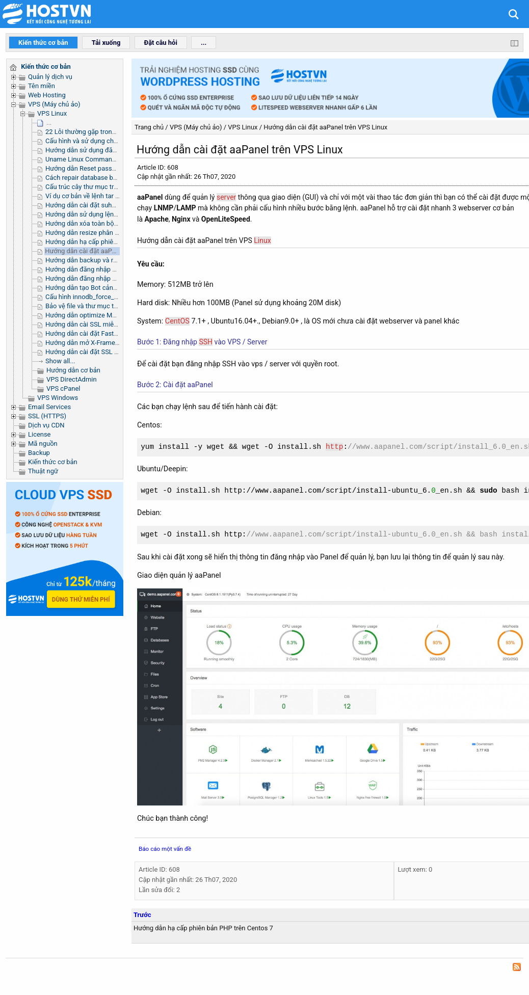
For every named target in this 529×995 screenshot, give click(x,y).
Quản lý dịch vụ (50, 76)
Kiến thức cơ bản (52, 462)
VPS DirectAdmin (71, 379)
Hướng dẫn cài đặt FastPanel (87, 333)
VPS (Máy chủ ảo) (54, 104)
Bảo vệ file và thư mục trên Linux (93, 306)
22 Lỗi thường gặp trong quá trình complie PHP (114, 132)
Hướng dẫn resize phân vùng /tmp (95, 232)
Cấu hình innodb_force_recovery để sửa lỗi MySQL (118, 297)
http (334, 447)
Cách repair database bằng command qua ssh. (113, 177)
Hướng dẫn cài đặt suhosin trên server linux (108, 205)
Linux (262, 240)
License (39, 434)
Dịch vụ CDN (46, 425)
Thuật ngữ (43, 471)
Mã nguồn (43, 443)
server (226, 197)
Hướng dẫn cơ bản (73, 370)
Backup (39, 452)
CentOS (177, 320)
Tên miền (41, 86)
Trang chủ (149, 127)
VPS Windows (57, 397)
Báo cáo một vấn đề (165, 848)
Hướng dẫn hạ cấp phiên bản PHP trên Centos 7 (115, 242)
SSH (206, 342)
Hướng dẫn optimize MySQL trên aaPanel (105, 315)
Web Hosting (47, 95)
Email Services (49, 407)
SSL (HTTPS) (47, 416)
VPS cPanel (63, 388)
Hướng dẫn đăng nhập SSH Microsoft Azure (109, 278)
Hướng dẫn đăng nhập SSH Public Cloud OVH (111, 269)
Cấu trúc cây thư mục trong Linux (93, 187)
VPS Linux (52, 113)
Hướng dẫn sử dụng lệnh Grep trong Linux (106, 214)
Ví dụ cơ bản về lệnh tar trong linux (95, 196)
